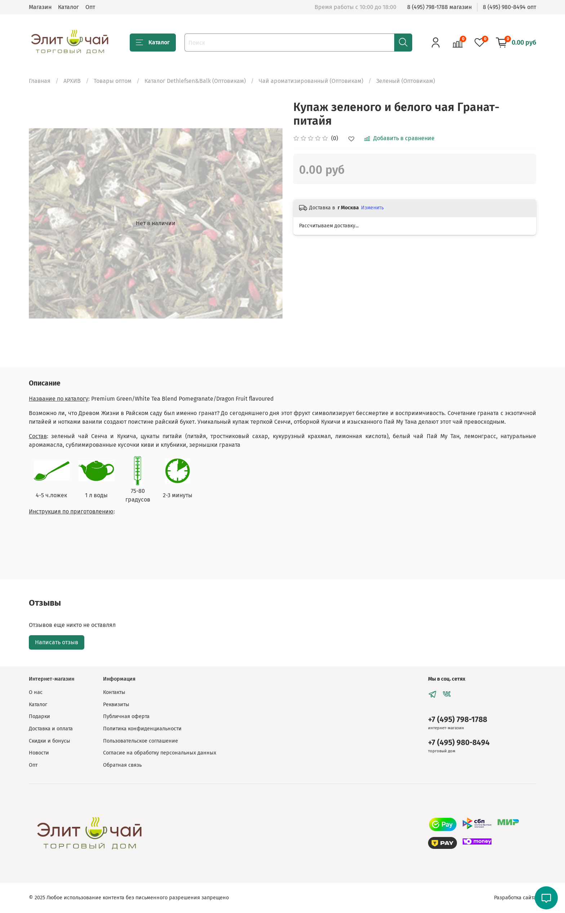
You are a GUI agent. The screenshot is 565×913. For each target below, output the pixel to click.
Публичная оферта (126, 716)
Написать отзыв (56, 642)
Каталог (68, 7)
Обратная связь (122, 765)
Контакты (114, 692)
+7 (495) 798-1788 (457, 719)
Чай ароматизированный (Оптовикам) (311, 80)
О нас (36, 692)
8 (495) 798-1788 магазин (439, 7)
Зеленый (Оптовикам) (405, 80)
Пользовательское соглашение (140, 741)
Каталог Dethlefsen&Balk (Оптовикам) (195, 80)
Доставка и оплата (51, 729)
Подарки (39, 716)
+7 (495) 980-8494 (459, 742)
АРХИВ (72, 80)
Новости (39, 753)
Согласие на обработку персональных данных (159, 753)
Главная (39, 80)
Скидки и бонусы (49, 741)
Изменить (372, 208)
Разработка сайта (515, 898)
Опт (90, 7)
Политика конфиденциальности (142, 729)
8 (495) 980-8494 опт (509, 7)
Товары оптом (113, 80)
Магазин (40, 7)
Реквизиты (116, 705)
